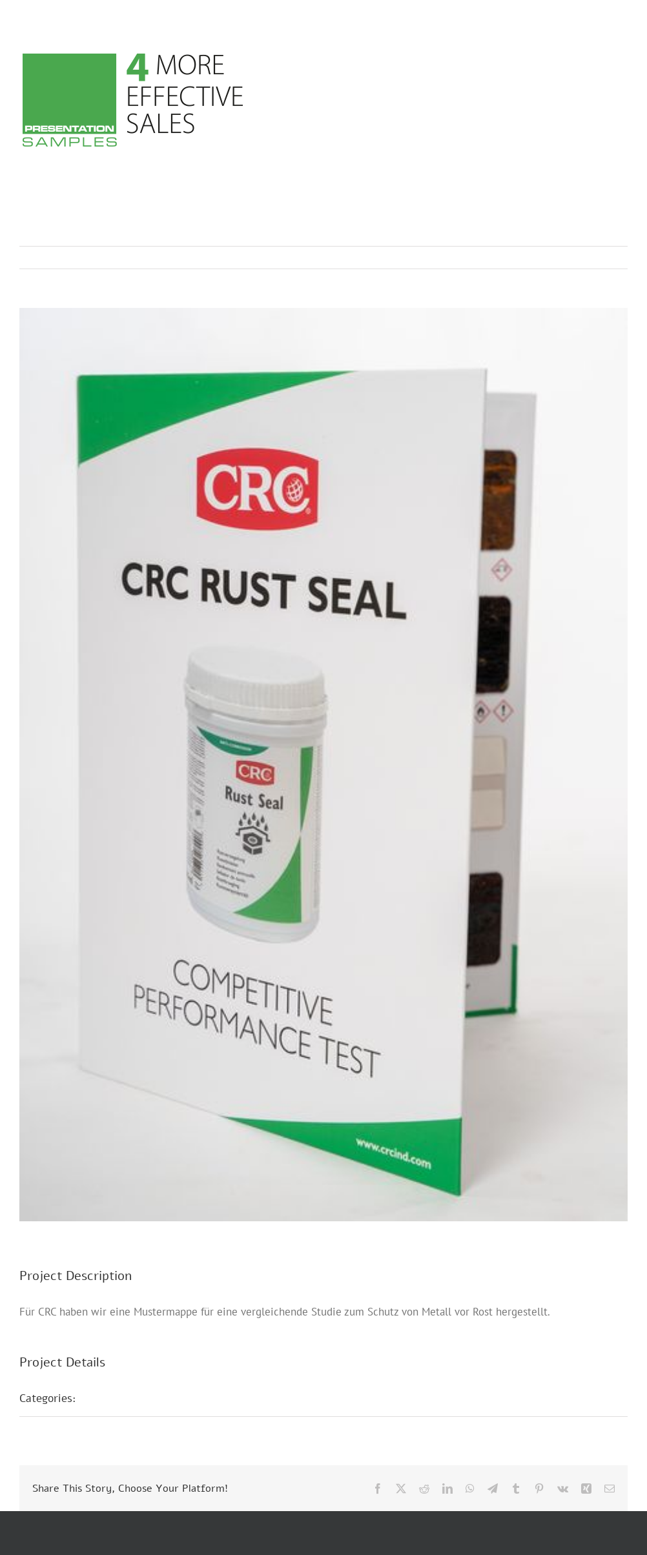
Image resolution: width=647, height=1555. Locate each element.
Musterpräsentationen (145, 1398)
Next (605, 257)
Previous (561, 257)
